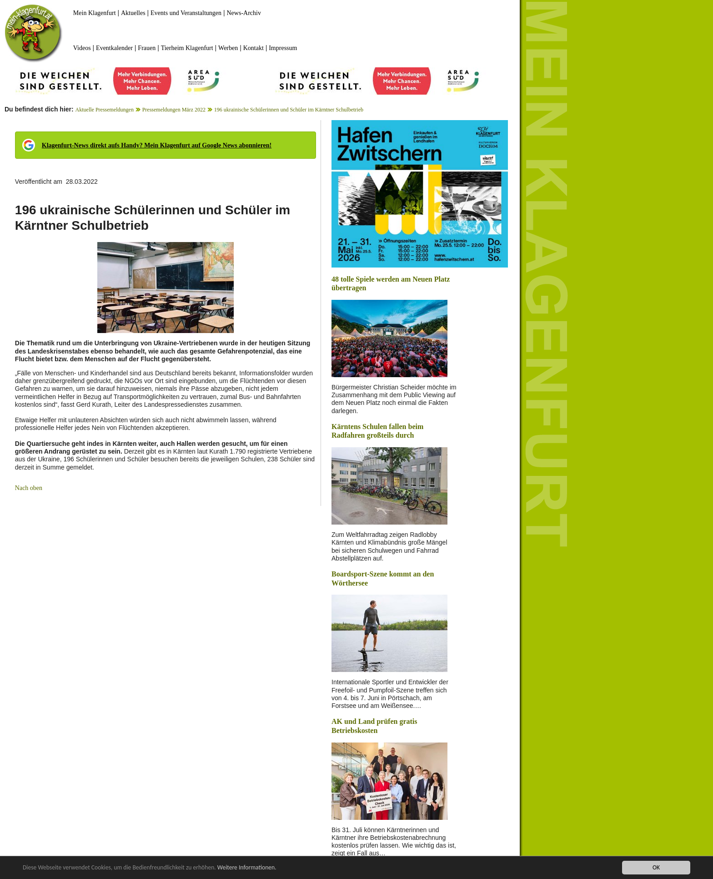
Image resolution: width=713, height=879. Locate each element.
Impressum (283, 48)
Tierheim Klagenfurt (187, 48)
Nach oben (28, 488)
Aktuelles (133, 13)
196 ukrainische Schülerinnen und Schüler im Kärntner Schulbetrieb (288, 109)
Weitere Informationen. (246, 868)
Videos (82, 48)
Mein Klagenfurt (94, 13)
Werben (228, 48)
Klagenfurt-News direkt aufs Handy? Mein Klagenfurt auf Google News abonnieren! (156, 145)
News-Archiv (244, 13)
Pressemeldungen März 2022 (174, 109)
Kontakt (253, 48)
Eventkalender (114, 48)
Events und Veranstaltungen (186, 13)
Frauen (147, 48)
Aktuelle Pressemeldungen (104, 109)
